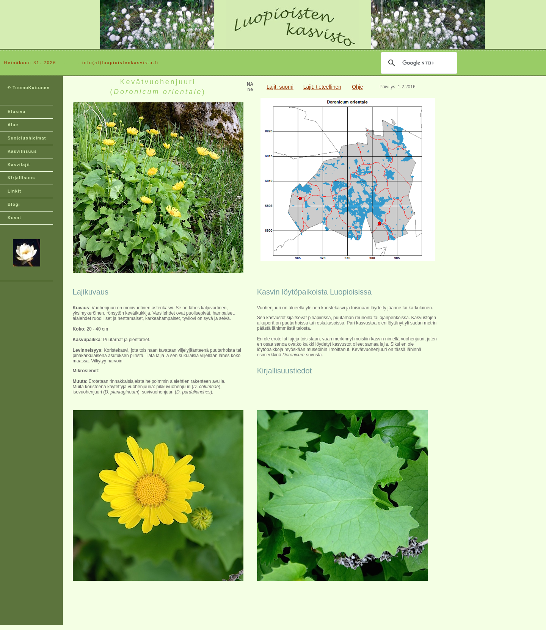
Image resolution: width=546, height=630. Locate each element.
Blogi (14, 204)
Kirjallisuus (21, 178)
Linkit (14, 191)
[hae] (417, 62)
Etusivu (16, 111)
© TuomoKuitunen (29, 87)
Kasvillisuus (22, 151)
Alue (13, 124)
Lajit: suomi (280, 87)
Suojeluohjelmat (27, 138)
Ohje (357, 87)
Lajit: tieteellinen (322, 87)
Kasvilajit (19, 164)
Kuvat (14, 217)
